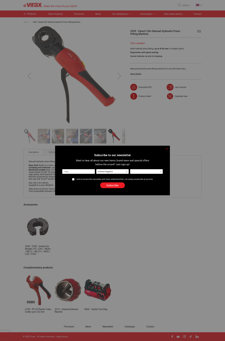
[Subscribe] (112, 185)
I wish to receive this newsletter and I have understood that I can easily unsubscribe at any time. (114, 179)
